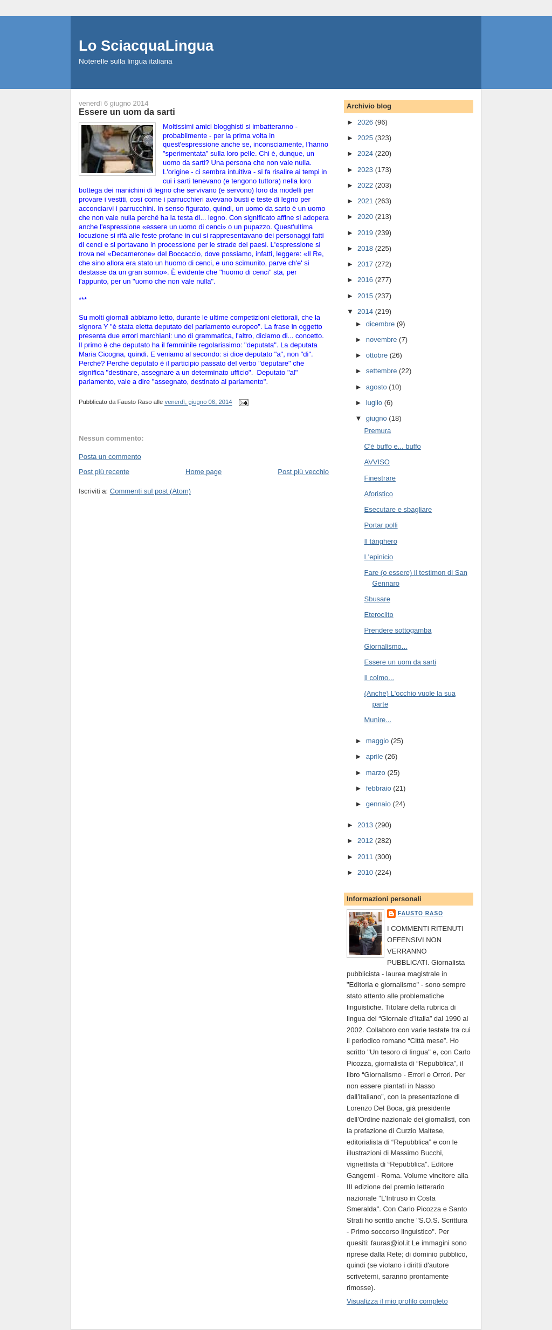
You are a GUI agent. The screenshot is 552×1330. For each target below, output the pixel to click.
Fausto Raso (420, 913)
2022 (366, 185)
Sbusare (377, 599)
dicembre (381, 324)
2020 (366, 216)
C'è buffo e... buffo (392, 446)
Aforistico (378, 494)
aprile (375, 756)
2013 (366, 825)
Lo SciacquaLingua (146, 45)
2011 (366, 857)
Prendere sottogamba (397, 630)
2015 (366, 296)
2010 (366, 872)
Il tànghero (380, 541)
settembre (382, 371)
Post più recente (104, 472)
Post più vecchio (303, 472)
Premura (377, 431)
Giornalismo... (385, 646)
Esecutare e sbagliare (398, 509)
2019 (366, 233)
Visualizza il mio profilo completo (397, 1301)
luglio (375, 403)
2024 (366, 153)
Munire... (377, 720)
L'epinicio (378, 557)
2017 (366, 264)
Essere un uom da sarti (400, 662)
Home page (203, 472)
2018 (366, 248)
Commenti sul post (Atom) (150, 491)
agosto (377, 387)
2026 (366, 122)
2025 (366, 138)
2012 (366, 841)
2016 (366, 280)
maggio (378, 741)
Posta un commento (110, 457)
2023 (366, 170)
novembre (382, 339)
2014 (366, 311)
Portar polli (380, 525)
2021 (366, 201)
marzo (377, 773)
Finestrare (380, 478)
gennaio (379, 804)
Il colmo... (379, 678)
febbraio (380, 788)
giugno (377, 418)
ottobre (378, 355)
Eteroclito (378, 615)
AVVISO (376, 462)
